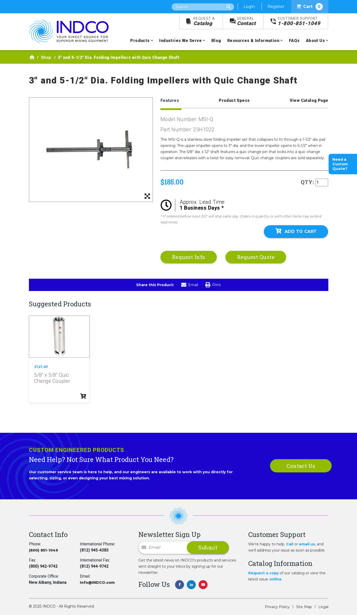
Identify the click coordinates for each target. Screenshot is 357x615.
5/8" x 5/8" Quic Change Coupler (52, 378)
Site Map (304, 607)
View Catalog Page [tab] (309, 100)
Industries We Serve (180, 40)
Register (276, 6)
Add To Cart (296, 231)
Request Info (188, 257)
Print (213, 285)
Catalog (204, 21)
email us (307, 544)
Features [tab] (169, 100)
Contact (246, 21)
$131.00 (40, 367)
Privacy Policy (277, 607)
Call (289, 544)
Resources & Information (253, 40)
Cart (310, 6)
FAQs (294, 40)
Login (249, 6)
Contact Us (301, 465)
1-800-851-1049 (299, 21)
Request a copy (263, 573)
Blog (216, 40)
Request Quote (256, 257)
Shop (46, 57)
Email (189, 285)
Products (139, 40)
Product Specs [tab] (234, 100)
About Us (315, 40)
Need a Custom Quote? (340, 164)
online (275, 579)
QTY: (307, 182)
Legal (323, 607)
